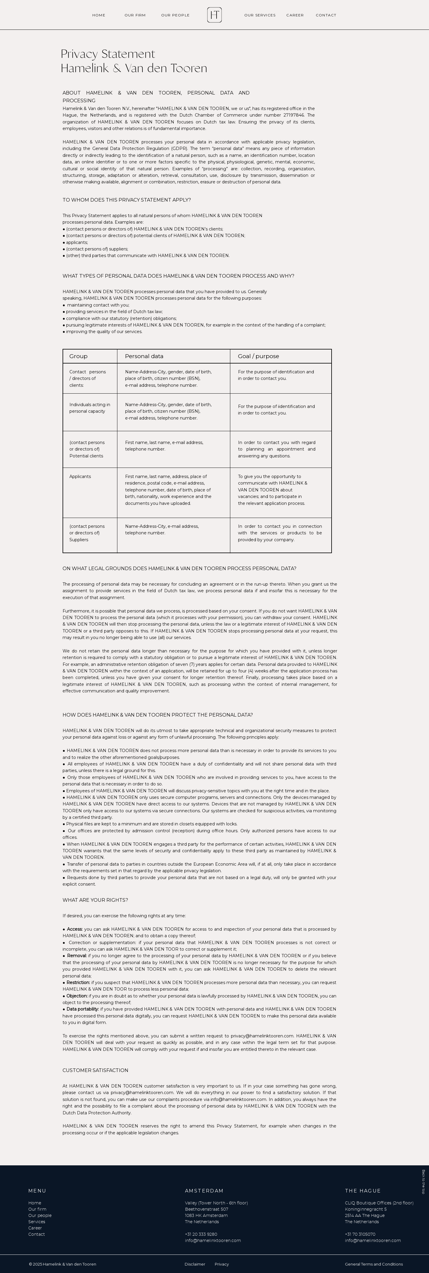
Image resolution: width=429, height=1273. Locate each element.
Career (35, 1228)
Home (34, 1203)
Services (36, 1222)
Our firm (37, 1209)
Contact (36, 1234)
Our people (40, 1216)
